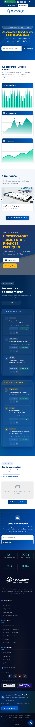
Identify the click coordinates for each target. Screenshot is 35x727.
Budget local (5, 608)
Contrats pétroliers (7, 626)
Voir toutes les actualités (11, 476)
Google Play (10, 266)
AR (25, 1)
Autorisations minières (8, 642)
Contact (17, 724)
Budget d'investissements (9, 615)
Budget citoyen (6, 612)
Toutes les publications (11, 303)
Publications (5, 656)
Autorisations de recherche (10, 629)
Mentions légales (26, 721)
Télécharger (24, 329)
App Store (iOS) (11, 260)
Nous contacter (10, 708)
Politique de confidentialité (10, 721)
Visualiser (13, 329)
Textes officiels (6, 652)
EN (21, 1)
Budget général (6, 605)
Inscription (23, 5)
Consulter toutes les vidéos (17, 217)
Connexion (11, 5)
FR (18, 1)
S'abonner (7, 542)
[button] (31, 723)
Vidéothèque (9, 2)
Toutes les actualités (17, 502)
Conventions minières (8, 636)
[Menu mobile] (32, 11)
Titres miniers (5, 639)
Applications (5, 663)
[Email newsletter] (17, 537)
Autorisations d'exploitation (10, 632)
